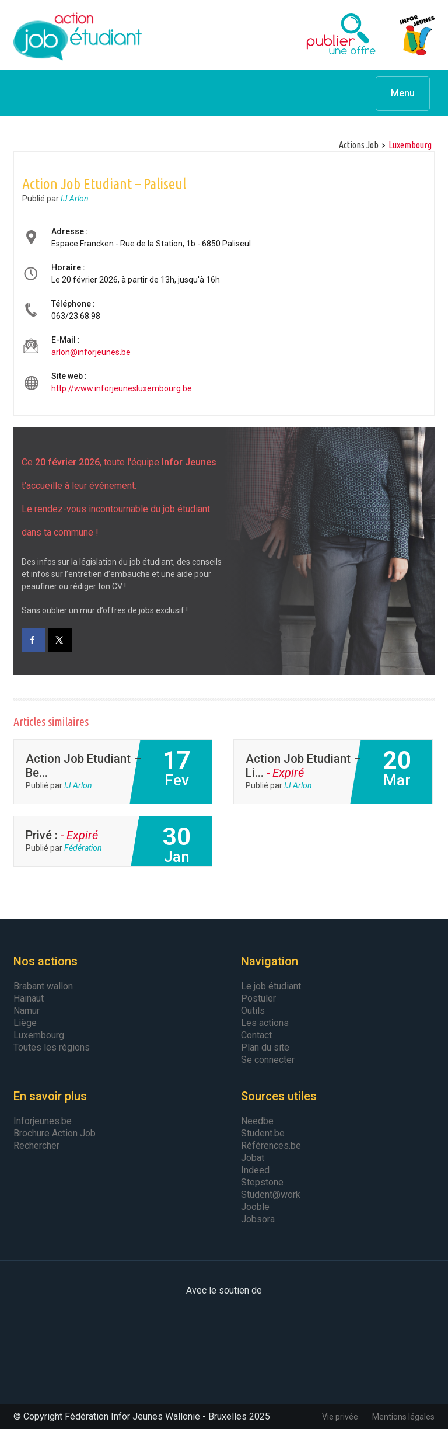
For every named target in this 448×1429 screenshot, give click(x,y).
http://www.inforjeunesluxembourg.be (121, 388)
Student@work (270, 1194)
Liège (25, 1022)
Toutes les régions (51, 1047)
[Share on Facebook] (33, 640)
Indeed (255, 1170)
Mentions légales (403, 1416)
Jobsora (258, 1219)
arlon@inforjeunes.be (91, 352)
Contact (256, 1035)
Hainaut (28, 998)
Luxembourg (38, 1035)
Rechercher (36, 1145)
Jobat (252, 1157)
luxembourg (410, 145)
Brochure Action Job (54, 1133)
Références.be (271, 1145)
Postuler (258, 998)
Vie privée (340, 1416)
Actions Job (359, 145)
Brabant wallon (43, 986)
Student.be (263, 1133)
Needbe (257, 1120)
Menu (403, 93)
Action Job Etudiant (77, 35)
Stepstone (262, 1182)
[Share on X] (60, 640)
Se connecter (268, 1059)
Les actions (265, 1022)
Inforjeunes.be (42, 1120)
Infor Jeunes (405, 35)
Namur (26, 1010)
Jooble (255, 1206)
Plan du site (265, 1047)
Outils (253, 1010)
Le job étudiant (271, 986)
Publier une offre (312, 35)
